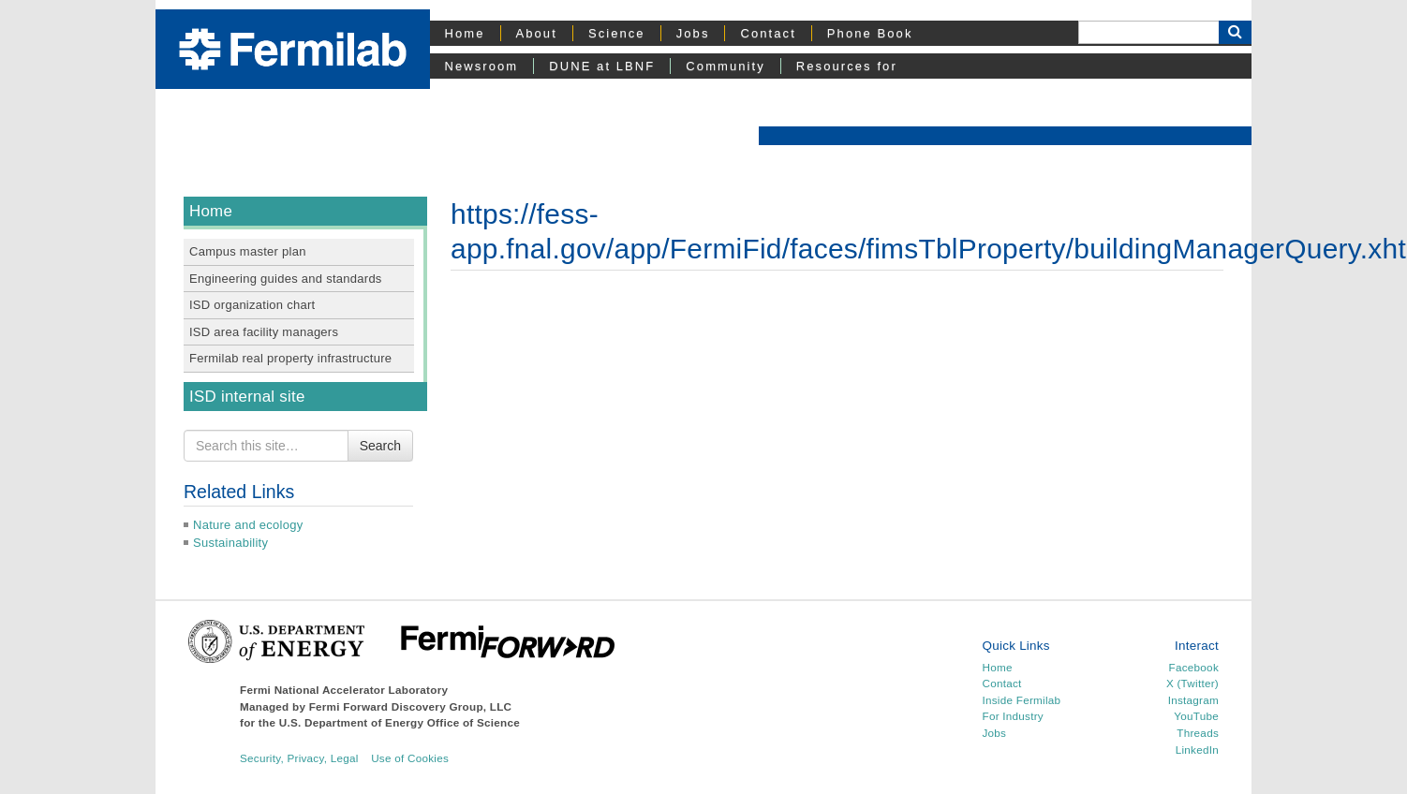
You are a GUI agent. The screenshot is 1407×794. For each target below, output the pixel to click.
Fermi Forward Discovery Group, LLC (410, 706)
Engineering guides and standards (285, 279)
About (536, 33)
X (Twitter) (1192, 683)
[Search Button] (1235, 32)
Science (616, 33)
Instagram (1193, 700)
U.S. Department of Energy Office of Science (399, 722)
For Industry (1013, 716)
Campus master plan (247, 251)
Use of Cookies (410, 758)
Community (725, 66)
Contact (767, 33)
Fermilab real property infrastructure (290, 358)
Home (465, 33)
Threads (1198, 733)
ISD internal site (247, 396)
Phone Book (870, 33)
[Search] (1148, 32)
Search (380, 445)
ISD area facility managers (263, 332)
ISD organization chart (252, 305)
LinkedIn (1197, 749)
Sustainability (230, 543)
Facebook (1194, 667)
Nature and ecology (248, 525)
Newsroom (482, 66)
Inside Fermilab (1022, 700)
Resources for (846, 66)
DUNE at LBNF (602, 66)
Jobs (693, 33)
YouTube (1196, 716)
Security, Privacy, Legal (299, 758)
